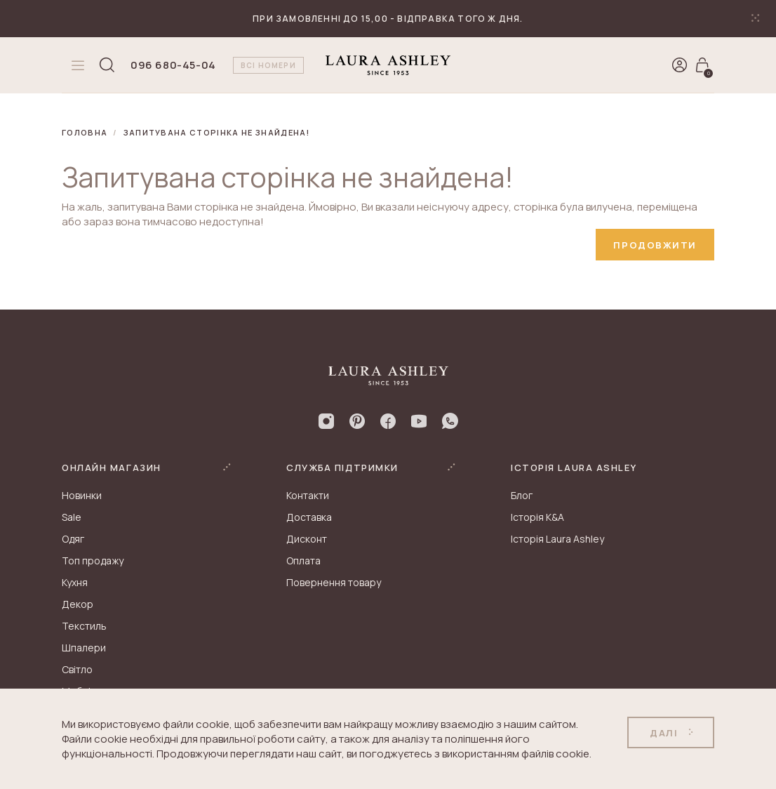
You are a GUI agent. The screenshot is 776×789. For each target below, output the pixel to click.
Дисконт (306, 538)
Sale (71, 517)
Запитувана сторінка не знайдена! (216, 132)
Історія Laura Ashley (557, 538)
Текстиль (84, 625)
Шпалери (84, 647)
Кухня (75, 582)
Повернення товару (333, 582)
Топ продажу (92, 560)
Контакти (307, 495)
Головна (84, 132)
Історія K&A (537, 517)
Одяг (73, 538)
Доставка (309, 517)
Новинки (82, 495)
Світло (77, 669)
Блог (522, 495)
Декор (77, 604)
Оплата (303, 560)
